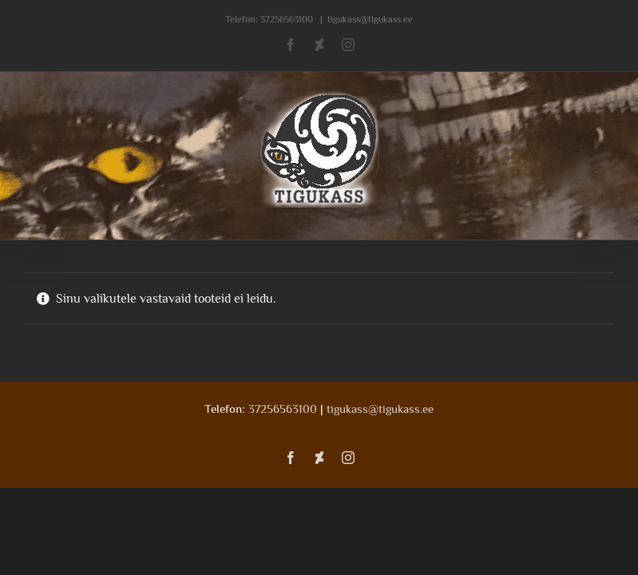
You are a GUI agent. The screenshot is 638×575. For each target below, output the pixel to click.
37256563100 (286, 19)
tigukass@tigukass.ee (370, 19)
